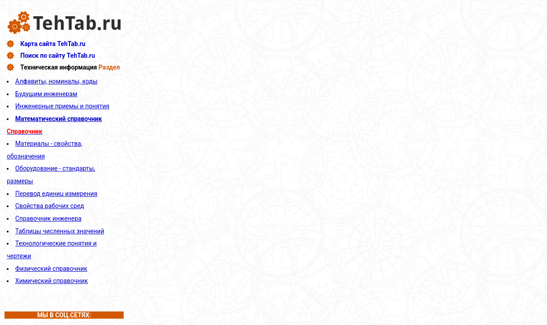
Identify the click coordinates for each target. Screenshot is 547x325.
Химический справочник (51, 280)
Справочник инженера (48, 218)
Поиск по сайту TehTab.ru (57, 55)
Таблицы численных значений (59, 231)
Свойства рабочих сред (49, 205)
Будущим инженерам (46, 94)
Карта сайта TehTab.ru (52, 43)
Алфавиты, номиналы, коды (56, 81)
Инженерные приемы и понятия (62, 106)
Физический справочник (51, 268)
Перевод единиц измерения (56, 193)
